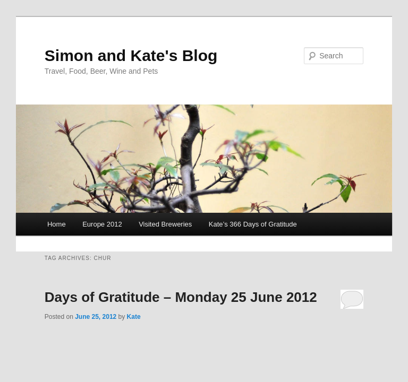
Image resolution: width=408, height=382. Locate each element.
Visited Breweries (165, 224)
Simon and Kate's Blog (131, 55)
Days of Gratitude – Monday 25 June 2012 (181, 297)
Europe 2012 (102, 224)
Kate (134, 316)
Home (56, 224)
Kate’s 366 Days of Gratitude (253, 224)
